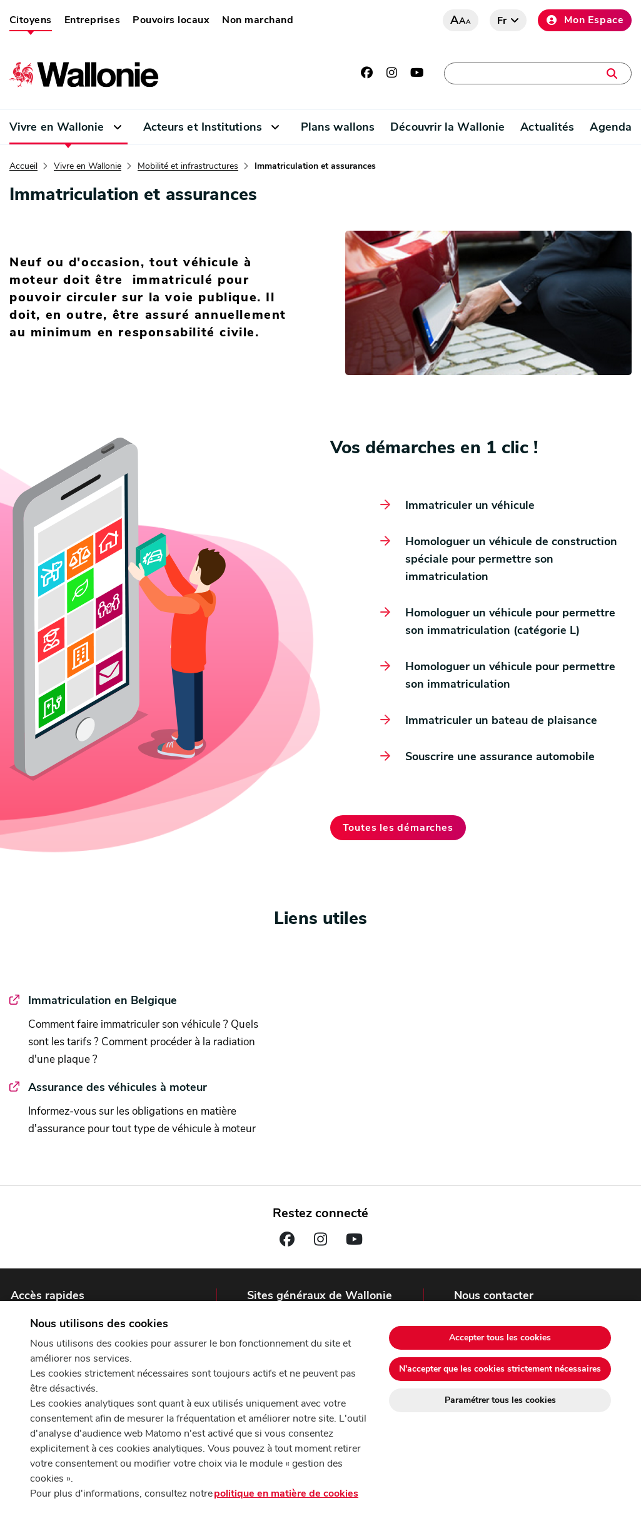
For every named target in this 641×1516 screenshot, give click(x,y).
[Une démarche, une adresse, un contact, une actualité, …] (538, 73)
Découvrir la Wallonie (447, 126)
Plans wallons (338, 126)
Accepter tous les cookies (500, 1337)
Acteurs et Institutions (202, 126)
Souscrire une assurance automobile (500, 756)
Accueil (23, 166)
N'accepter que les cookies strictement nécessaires (500, 1369)
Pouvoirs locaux (171, 20)
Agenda (611, 126)
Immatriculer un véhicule (470, 505)
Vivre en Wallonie (56, 126)
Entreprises (92, 20)
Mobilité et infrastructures (188, 166)
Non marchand (257, 20)
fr (502, 21)
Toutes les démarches (398, 828)
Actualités (547, 126)
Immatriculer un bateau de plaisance (501, 720)
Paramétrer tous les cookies (500, 1400)
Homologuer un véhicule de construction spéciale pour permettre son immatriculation (511, 559)
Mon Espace (584, 20)
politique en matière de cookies (286, 1493)
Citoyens (30, 20)
